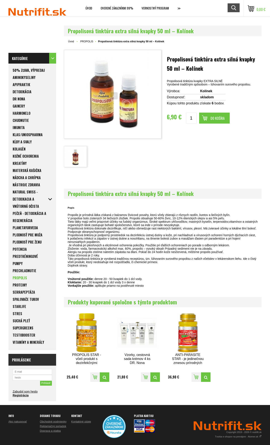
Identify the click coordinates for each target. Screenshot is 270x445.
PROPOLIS (86, 41)
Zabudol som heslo (25, 391)
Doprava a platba (50, 430)
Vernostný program (155, 8)
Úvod (88, 8)
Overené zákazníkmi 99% (117, 8)
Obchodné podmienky (53, 421)
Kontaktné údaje (81, 421)
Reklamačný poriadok (53, 426)
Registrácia (20, 395)
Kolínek (206, 91)
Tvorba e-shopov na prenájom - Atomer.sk (238, 436)
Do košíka (218, 118)
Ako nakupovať (17, 421)
